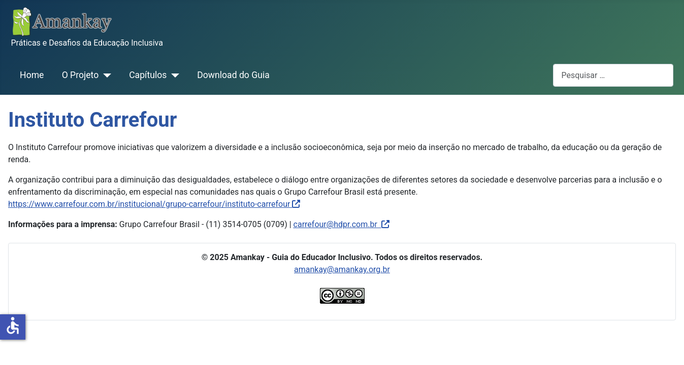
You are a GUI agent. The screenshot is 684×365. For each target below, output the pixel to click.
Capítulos (148, 75)
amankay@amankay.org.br (342, 269)
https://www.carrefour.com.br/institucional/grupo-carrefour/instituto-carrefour (154, 204)
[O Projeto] (105, 75)
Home (32, 75)
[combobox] (613, 75)
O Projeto (80, 75)
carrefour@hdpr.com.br (335, 224)
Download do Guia (233, 75)
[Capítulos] (173, 75)
